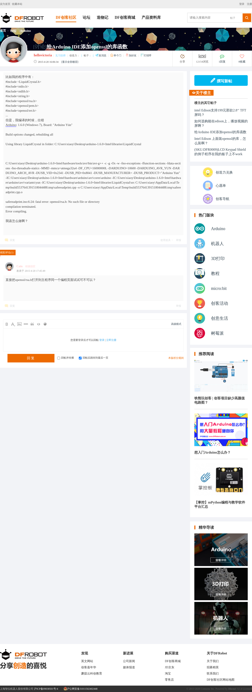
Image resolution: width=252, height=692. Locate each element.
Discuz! (232, 688)
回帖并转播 (65, 357)
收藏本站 (17, 4)
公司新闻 (129, 661)
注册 (249, 4)
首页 (3, 30)
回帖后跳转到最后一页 (93, 357)
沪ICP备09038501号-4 (46, 688)
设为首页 (5, 4)
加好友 (131, 55)
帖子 (232, 17)
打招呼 (145, 55)
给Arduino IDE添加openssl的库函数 (220, 132)
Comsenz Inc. (208, 688)
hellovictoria (43, 55)
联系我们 (213, 673)
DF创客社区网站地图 (220, 679)
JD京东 (169, 667)
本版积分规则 (176, 357)
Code (39, 324)
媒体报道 (129, 667)
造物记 (102, 17)
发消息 (101, 55)
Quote (32, 324)
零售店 (169, 679)
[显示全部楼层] (69, 61)
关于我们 (213, 661)
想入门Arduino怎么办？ (212, 452)
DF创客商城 (125, 17)
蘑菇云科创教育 (91, 673)
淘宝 (168, 673)
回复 (12, 240)
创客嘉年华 (88, 667)
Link (26, 324)
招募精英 (213, 667)
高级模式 (176, 324)
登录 (242, 4)
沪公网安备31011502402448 (81, 688)
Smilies (45, 324)
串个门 (116, 55)
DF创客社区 (66, 17)
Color (13, 324)
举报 (178, 240)
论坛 (86, 17)
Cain (19, 266)
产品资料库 (151, 17)
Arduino (25, 30)
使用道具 (165, 240)
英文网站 (87, 661)
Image (19, 324)
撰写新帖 (221, 80)
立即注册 (111, 340)
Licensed (247, 688)
